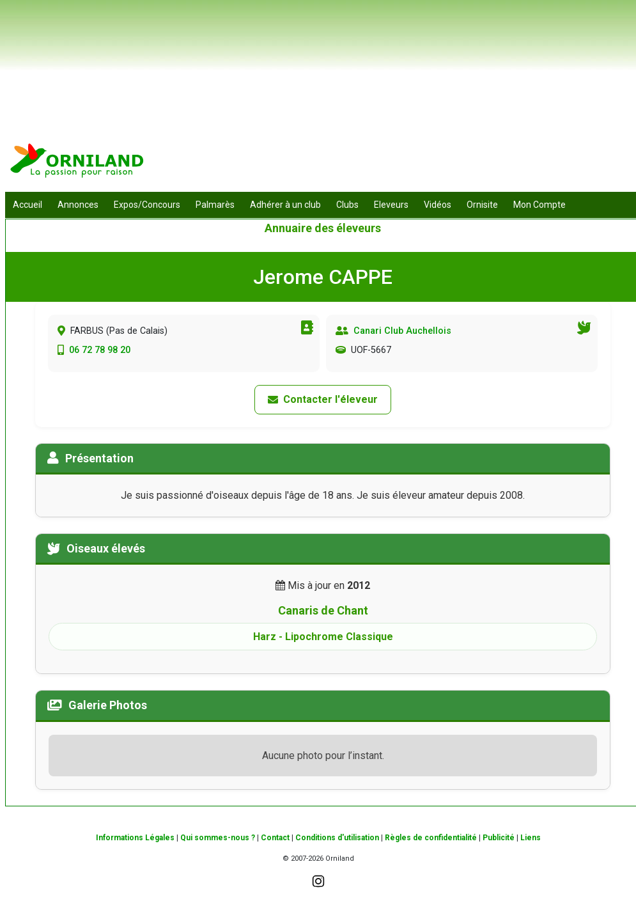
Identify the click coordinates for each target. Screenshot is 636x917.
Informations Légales (135, 837)
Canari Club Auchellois (402, 330)
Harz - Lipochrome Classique (323, 637)
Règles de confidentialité (431, 837)
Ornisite (482, 205)
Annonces (78, 205)
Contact (275, 837)
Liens (530, 837)
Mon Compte (539, 205)
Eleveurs (391, 205)
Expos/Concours (147, 205)
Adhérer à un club (285, 205)
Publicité (499, 837)
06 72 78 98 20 (99, 350)
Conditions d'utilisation (337, 837)
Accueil (27, 205)
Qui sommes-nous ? (217, 837)
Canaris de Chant (323, 610)
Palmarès (215, 205)
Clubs (347, 205)
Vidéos (437, 205)
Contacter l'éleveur (323, 399)
